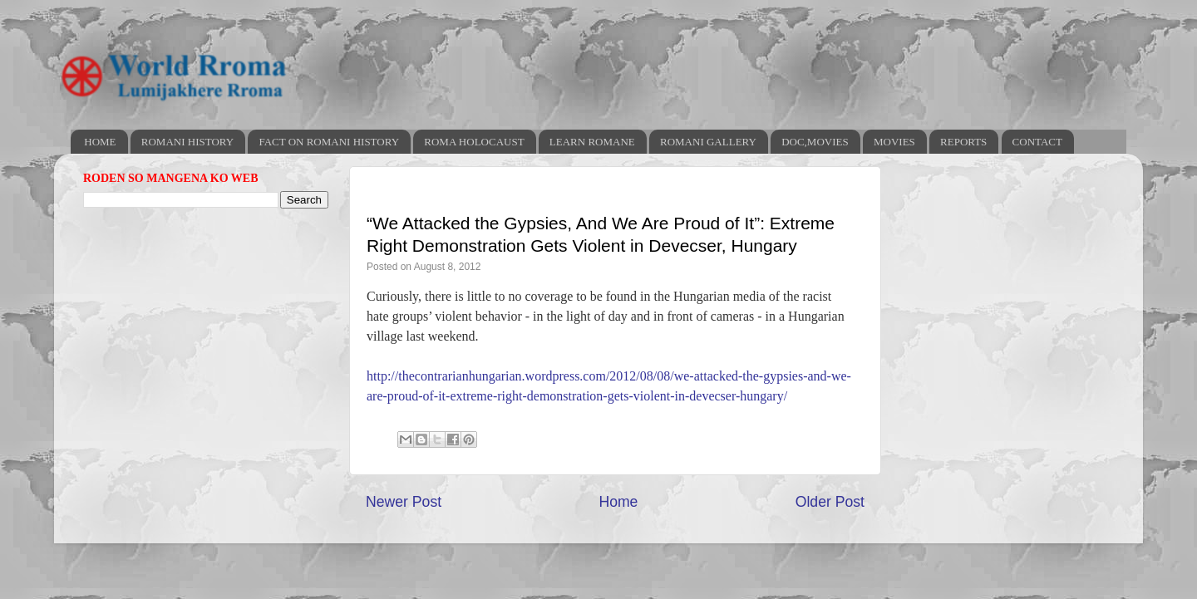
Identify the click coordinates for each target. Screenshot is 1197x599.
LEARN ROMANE (592, 141)
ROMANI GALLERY (708, 141)
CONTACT (1037, 141)
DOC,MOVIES (815, 141)
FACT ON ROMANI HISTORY (329, 141)
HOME (100, 141)
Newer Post (403, 501)
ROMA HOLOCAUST (474, 141)
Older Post (830, 501)
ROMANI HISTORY (187, 141)
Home (618, 501)
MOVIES (894, 141)
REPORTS (963, 141)
